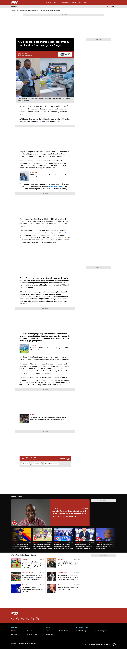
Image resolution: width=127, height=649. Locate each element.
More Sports (65, 2)
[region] (63, 539)
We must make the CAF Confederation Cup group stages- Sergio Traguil (83, 546)
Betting (74, 2)
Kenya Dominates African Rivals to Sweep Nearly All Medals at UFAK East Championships (32, 577)
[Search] (114, 2)
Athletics (55, 2)
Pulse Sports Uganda (100, 631)
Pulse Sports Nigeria (82, 631)
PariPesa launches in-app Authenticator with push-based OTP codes (32, 589)
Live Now (112, 6)
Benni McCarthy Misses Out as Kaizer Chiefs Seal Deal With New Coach (68, 564)
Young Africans (37, 463)
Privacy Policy (63, 631)
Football (48, 2)
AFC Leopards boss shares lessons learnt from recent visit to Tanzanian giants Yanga (40, 10)
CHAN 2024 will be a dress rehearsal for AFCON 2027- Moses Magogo (105, 546)
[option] (21, 539)
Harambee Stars (63, 572)
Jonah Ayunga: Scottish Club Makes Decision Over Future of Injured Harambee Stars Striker (68, 577)
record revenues (54, 186)
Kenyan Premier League (51, 463)
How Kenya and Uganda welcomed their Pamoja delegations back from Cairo (63, 546)
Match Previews (83, 2)
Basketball (30, 631)
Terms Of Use (49, 634)
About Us (48, 631)
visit (37, 121)
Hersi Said (64, 233)
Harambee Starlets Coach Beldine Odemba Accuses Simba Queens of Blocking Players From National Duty (33, 565)
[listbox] (63, 539)
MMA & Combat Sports (28, 572)
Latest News (14, 6)
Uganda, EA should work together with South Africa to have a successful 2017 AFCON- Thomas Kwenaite (69, 514)
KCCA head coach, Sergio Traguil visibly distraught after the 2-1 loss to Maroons (20, 546)
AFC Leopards (26, 463)
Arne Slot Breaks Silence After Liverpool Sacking (68, 588)
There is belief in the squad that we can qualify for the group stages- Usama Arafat (42, 546)
